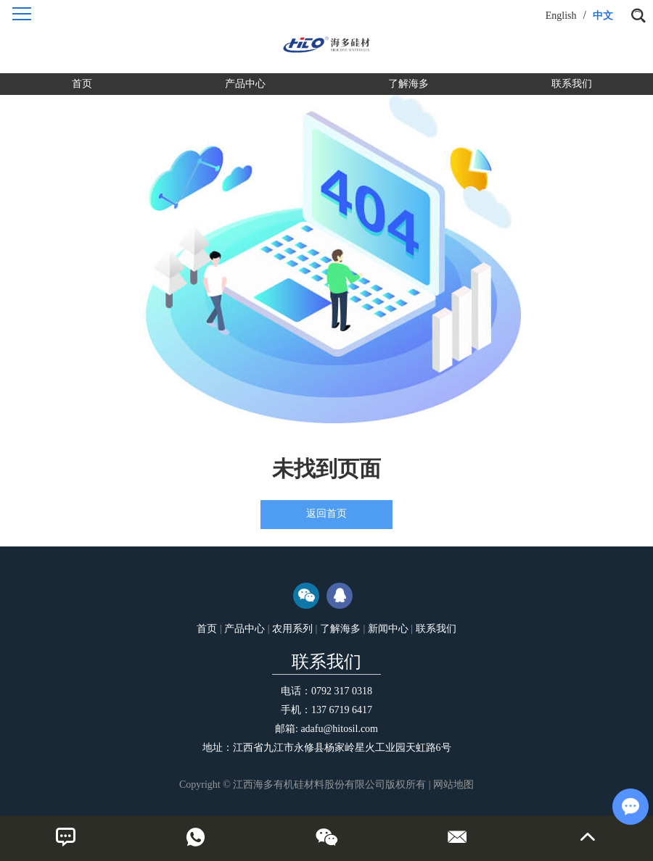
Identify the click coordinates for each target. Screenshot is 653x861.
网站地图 (453, 784)
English (561, 15)
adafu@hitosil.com (339, 728)
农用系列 (292, 628)
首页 (82, 83)
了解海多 (408, 83)
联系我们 (571, 83)
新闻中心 (388, 628)
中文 (603, 15)
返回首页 (326, 513)
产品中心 (245, 83)
